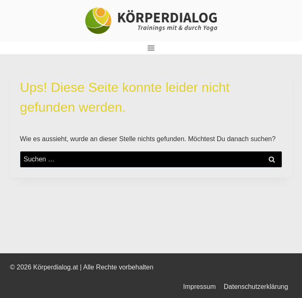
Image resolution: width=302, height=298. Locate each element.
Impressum (199, 286)
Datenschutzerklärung (256, 286)
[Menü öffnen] (151, 47)
